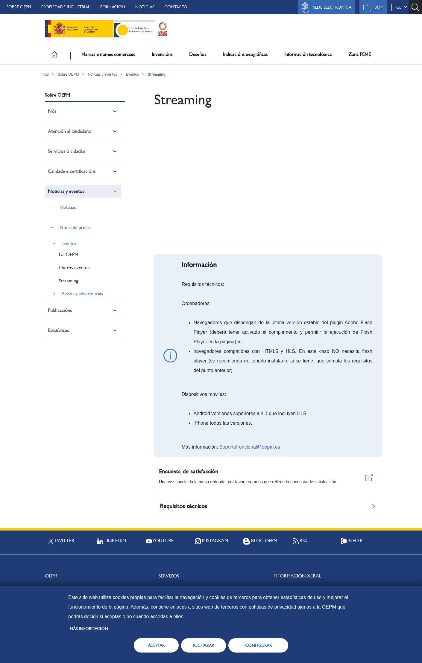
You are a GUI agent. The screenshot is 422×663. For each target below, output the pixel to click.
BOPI (372, 8)
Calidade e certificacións (71, 171)
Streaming (157, 74)
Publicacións (60, 310)
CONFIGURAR (258, 645)
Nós (52, 111)
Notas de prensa (76, 227)
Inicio (44, 74)
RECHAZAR (203, 645)
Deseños (197, 54)
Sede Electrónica (325, 8)
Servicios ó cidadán (66, 151)
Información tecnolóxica (308, 54)
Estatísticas (58, 330)
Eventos (132, 74)
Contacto (175, 6)
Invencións (162, 54)
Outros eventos (74, 267)
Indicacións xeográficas (245, 54)
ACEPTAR (156, 645)
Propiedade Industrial (65, 6)
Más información (89, 628)
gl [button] (401, 7)
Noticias (144, 6)
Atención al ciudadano (69, 131)
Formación (112, 6)
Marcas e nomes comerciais (108, 54)
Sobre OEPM (19, 6)
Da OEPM (68, 254)
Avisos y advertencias (82, 293)
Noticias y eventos (102, 74)
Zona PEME (359, 54)
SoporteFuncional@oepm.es (249, 446)
